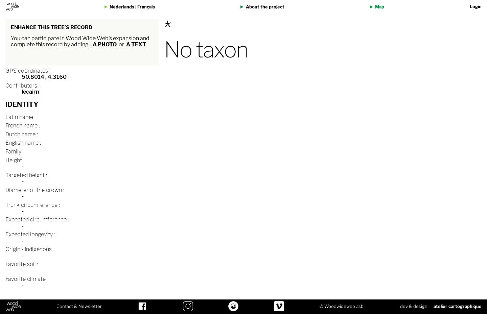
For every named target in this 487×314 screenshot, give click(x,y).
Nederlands (122, 6)
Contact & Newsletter (79, 306)
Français (146, 6)
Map (379, 6)
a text (136, 44)
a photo (105, 44)
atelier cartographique (458, 306)
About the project (265, 6)
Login (476, 6)
